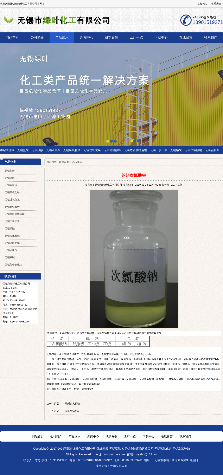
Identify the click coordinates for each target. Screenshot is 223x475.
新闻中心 (93, 436)
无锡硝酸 (176, 150)
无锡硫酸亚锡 (12, 243)
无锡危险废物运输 (135, 150)
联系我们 (216, 3)
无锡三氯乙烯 (158, 150)
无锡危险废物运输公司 (139, 448)
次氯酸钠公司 (72, 411)
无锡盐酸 (23, 150)
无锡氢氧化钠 (72, 150)
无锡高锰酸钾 (112, 150)
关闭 (180, 184)
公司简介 (56, 436)
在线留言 (167, 436)
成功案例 (111, 436)
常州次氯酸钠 (72, 403)
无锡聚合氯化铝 (13, 264)
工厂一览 (130, 436)
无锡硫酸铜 (11, 250)
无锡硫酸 (37, 150)
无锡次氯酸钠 (193, 150)
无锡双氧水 (53, 150)
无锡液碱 (119, 379)
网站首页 (64, 162)
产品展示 (77, 162)
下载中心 (148, 436)
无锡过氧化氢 (92, 150)
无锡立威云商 (118, 466)
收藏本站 (202, 3)
